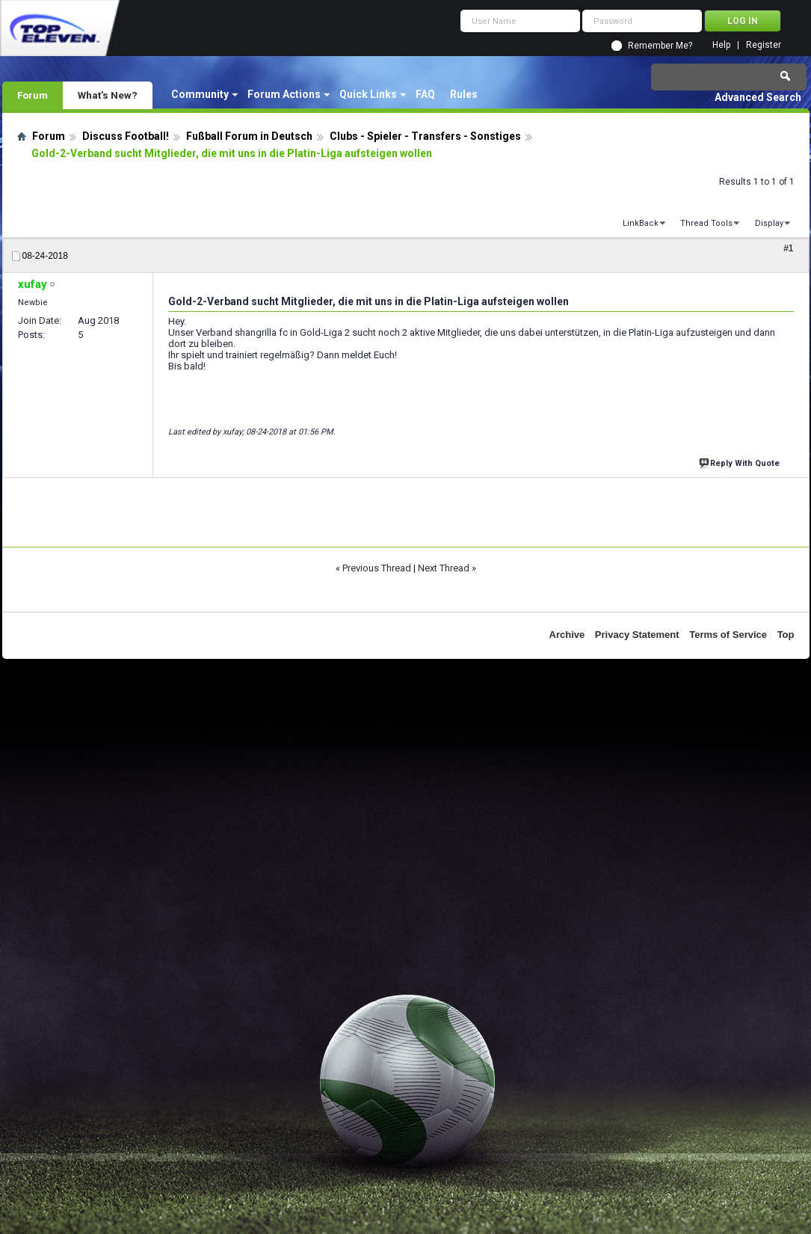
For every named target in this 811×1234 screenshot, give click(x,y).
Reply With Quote (741, 461)
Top (786, 634)
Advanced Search (758, 97)
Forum (32, 95)
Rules (464, 94)
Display (769, 223)
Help (721, 45)
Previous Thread (376, 568)
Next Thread (443, 568)
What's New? (108, 95)
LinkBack (641, 223)
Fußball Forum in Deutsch (249, 136)
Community (200, 94)
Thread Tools (706, 223)
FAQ (425, 94)
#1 (788, 248)
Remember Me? (660, 45)
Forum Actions (284, 94)
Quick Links (368, 94)
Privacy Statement (637, 634)
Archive (567, 634)
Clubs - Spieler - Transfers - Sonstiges (425, 136)
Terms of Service (728, 634)
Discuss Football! (125, 136)
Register (763, 45)
